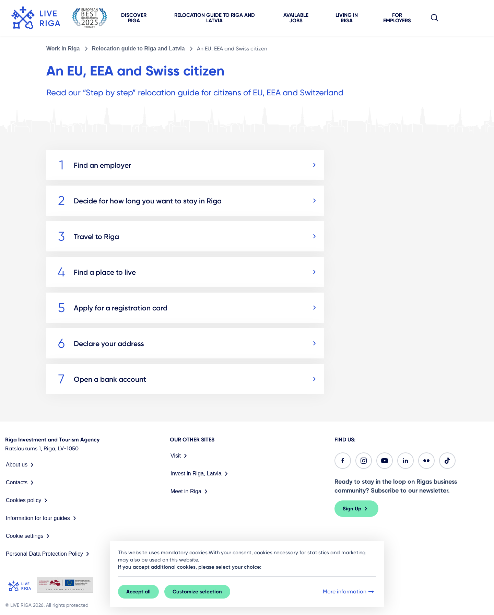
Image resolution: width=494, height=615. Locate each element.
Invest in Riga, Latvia (200, 474)
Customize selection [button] (197, 592)
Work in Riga (63, 48)
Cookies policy (28, 500)
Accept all (138, 592)
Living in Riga (347, 18)
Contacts (21, 482)
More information (349, 592)
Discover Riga (133, 18)
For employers (397, 18)
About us (21, 465)
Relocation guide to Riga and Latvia (214, 18)
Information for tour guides (42, 518)
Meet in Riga (190, 491)
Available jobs (295, 18)
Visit (180, 456)
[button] (434, 18)
